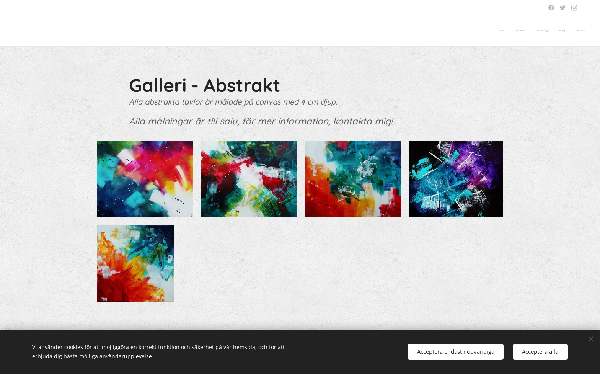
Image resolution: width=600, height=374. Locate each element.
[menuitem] (534, 31)
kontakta (354, 121)
